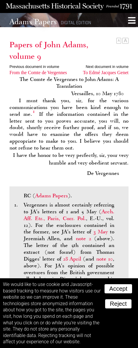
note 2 (83, 238)
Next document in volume (107, 66)
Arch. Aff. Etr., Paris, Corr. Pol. (69, 215)
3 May (100, 231)
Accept (118, 288)
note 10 (104, 259)
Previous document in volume (34, 66)
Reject (118, 303)
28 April (72, 259)
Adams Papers (51, 195)
